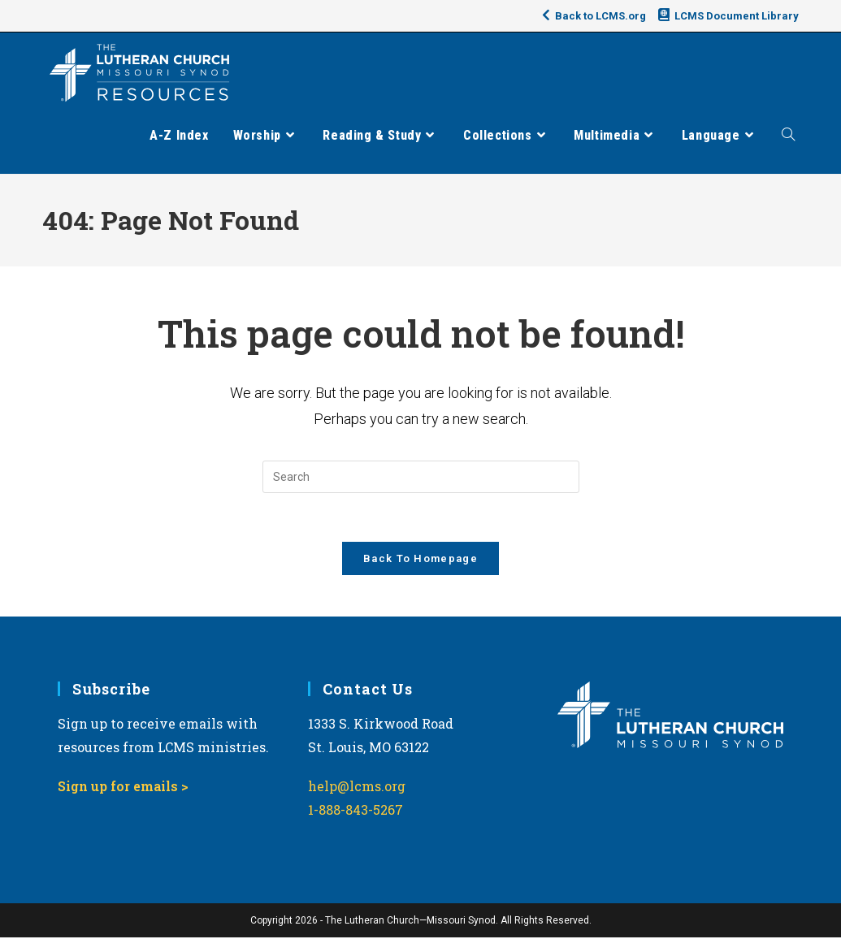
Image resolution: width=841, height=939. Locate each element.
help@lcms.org (356, 787)
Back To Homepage (420, 559)
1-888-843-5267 (355, 811)
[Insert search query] (420, 477)
